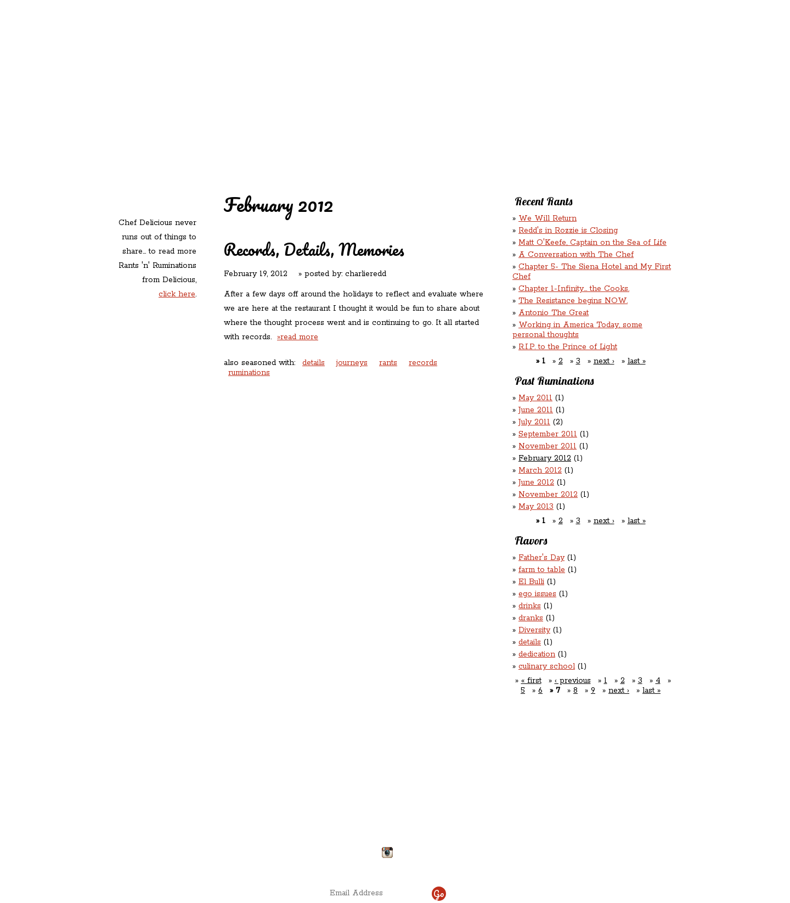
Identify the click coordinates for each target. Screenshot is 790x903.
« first (531, 681)
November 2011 (547, 446)
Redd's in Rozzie (247, 69)
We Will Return (547, 218)
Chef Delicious (516, 93)
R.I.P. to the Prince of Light (567, 347)
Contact (325, 93)
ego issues (537, 594)
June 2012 (536, 482)
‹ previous (573, 681)
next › (604, 361)
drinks (529, 606)
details (313, 363)
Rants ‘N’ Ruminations (582, 70)
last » (637, 361)
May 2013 (536, 507)
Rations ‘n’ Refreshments (506, 70)
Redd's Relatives (324, 70)
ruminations (249, 373)
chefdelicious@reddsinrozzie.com (386, 812)
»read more (297, 337)
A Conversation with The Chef (576, 255)
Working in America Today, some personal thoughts (577, 330)
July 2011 (534, 422)
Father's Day (541, 558)
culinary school (546, 666)
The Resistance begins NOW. (573, 301)
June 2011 (535, 410)
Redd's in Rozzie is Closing (568, 230)
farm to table (541, 570)
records (423, 363)
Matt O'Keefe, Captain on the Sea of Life (592, 243)
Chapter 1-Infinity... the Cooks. (573, 289)
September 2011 (547, 434)
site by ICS (567, 864)
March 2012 (540, 470)
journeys (352, 363)
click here (177, 294)
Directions (204, 848)
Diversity (534, 630)
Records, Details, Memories (314, 249)
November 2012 (548, 495)
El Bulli (531, 582)
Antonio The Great (553, 313)
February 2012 (544, 458)
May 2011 (535, 398)
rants (388, 363)
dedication (536, 654)
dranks (530, 618)
